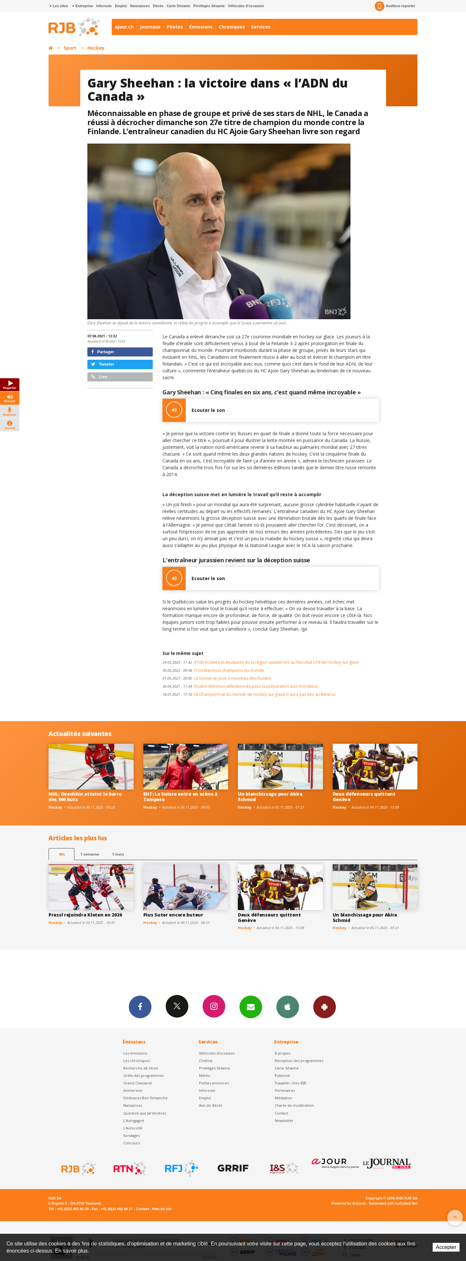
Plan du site (162, 1209)
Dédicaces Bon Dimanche (145, 1098)
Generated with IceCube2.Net (393, 1203)
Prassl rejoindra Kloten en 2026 (85, 915)
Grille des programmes (143, 1075)
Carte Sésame (178, 6)
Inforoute (104, 6)
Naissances (140, 6)
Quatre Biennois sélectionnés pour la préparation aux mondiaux (240, 686)
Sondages (131, 1135)
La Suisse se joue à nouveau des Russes (216, 678)
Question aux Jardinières (144, 1113)
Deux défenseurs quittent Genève (364, 796)
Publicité (282, 1075)
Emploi (121, 6)
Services (261, 27)
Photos (175, 27)
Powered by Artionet (349, 1203)
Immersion (132, 1090)
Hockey (96, 48)
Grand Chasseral (137, 1083)
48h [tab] (62, 854)
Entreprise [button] (82, 6)
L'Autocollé (132, 1128)
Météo (204, 1075)
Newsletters (250, 1007)
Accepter (446, 1247)
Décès (158, 6)
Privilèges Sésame (209, 6)
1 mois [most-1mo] (118, 854)
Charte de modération (294, 1105)
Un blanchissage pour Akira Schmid (270, 796)
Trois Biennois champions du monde (213, 670)
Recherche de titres (140, 1068)
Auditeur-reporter (395, 6)
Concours (131, 1143)
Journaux (150, 27)
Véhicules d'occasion (246, 6)
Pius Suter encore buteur (173, 915)
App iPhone (287, 1007)
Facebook (140, 1007)
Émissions (201, 27)
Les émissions (135, 1053)
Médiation (283, 1098)
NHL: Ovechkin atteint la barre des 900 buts (85, 796)
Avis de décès (210, 1105)
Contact (281, 1113)
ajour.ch (124, 27)
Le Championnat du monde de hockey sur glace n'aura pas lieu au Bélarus (249, 694)
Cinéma (205, 1060)
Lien (99, 376)
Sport (70, 48)
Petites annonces (214, 1083)
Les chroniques (136, 1060)
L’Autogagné (133, 1120)
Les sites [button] (58, 6)
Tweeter (103, 364)
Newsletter (284, 1120)
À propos (282, 1053)
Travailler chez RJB (290, 1083)
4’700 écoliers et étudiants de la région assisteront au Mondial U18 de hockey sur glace (260, 662)
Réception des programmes (299, 1060)
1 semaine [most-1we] (89, 854)
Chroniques (232, 27)
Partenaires (285, 1090)
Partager (102, 351)
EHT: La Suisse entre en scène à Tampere (180, 796)
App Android (324, 1007)
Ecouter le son (193, 410)
